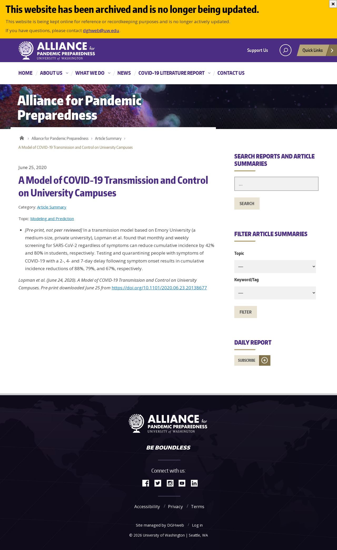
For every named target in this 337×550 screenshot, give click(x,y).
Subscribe (246, 360)
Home (25, 73)
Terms (197, 506)
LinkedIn (196, 483)
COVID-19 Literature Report (171, 73)
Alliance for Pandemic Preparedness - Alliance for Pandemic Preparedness (61, 51)
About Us (51, 73)
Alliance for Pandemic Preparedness (60, 138)
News (124, 73)
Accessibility (147, 506)
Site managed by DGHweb (160, 525)
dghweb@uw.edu (101, 30)
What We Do (90, 73)
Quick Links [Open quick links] (318, 51)
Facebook (147, 483)
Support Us (257, 50)
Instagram (171, 483)
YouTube (184, 483)
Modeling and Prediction (52, 218)
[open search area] (285, 50)
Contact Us (231, 73)
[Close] (333, 4)
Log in (197, 525)
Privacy (175, 506)
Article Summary (108, 138)
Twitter (159, 483)
